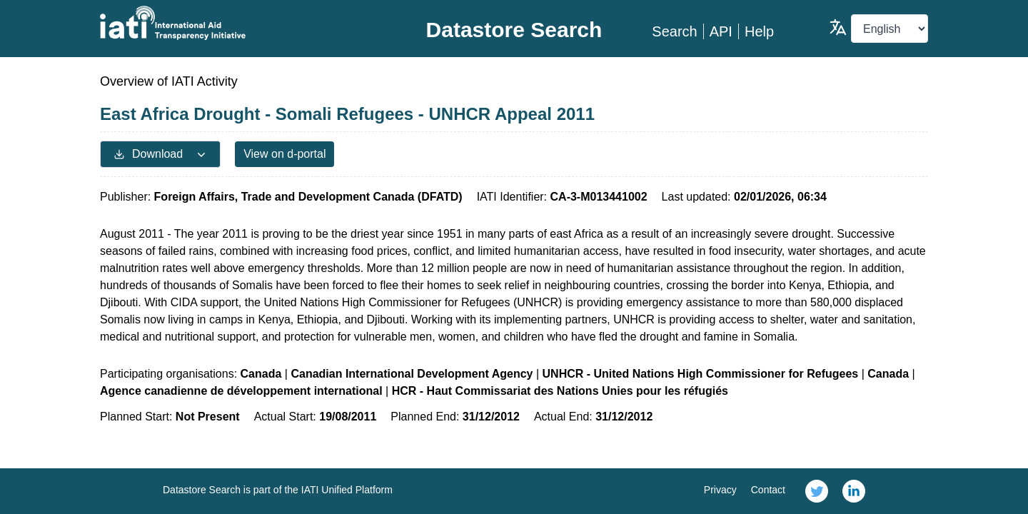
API (721, 31)
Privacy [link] (720, 489)
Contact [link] (768, 489)
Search (674, 31)
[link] (816, 491)
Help (759, 31)
